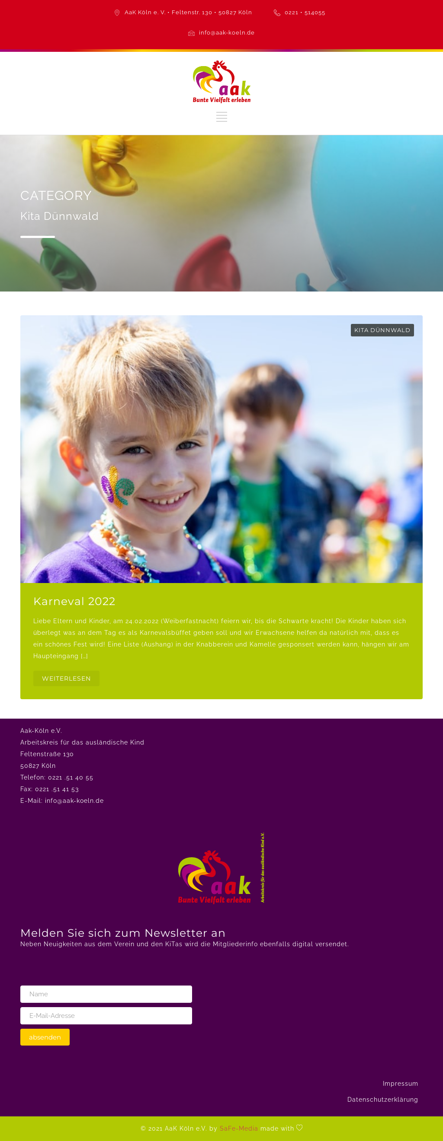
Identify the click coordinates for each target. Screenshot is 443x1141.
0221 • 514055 (305, 12)
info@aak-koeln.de (227, 32)
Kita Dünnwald (382, 329)
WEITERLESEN (66, 678)
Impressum (400, 1083)
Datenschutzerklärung (382, 1099)
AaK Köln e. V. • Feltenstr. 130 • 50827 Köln (188, 12)
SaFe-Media (239, 1128)
